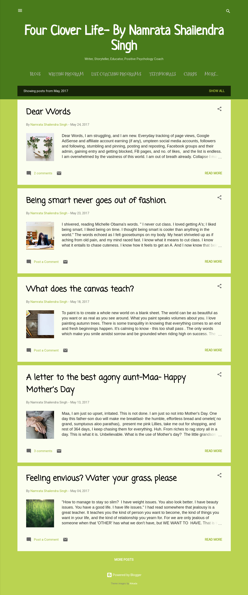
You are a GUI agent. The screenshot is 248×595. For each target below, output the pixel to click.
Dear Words (48, 113)
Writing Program (63, 74)
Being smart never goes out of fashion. (96, 202)
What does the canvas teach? (80, 290)
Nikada (133, 583)
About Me (211, 74)
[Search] (228, 12)
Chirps (187, 74)
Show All (217, 92)
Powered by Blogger (124, 575)
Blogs (32, 74)
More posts (124, 560)
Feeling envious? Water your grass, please (101, 479)
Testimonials (159, 74)
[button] (219, 110)
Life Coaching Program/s (113, 74)
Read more (213, 174)
